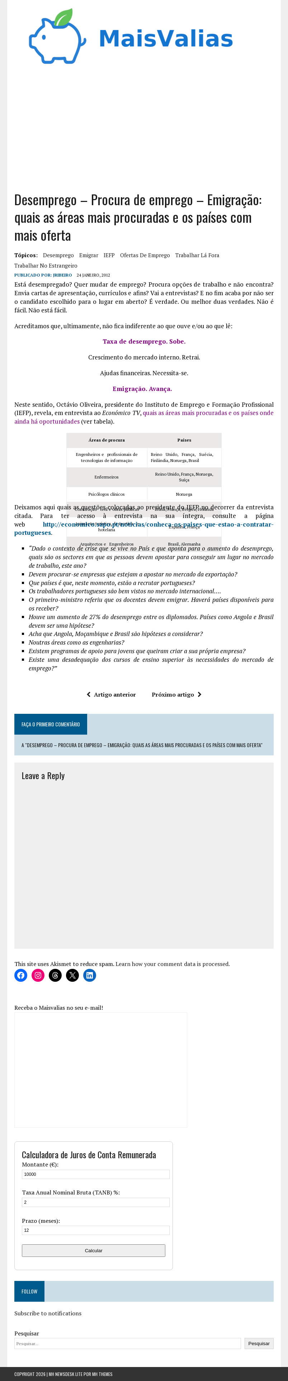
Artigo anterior (111, 694)
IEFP (109, 255)
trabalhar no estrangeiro (45, 265)
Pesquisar (26, 1333)
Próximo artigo (177, 694)
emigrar (88, 255)
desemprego (58, 255)
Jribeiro (62, 275)
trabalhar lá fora (197, 255)
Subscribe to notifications (47, 1313)
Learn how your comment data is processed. (172, 964)
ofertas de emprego (145, 255)
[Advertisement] (144, 126)
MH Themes (102, 1374)
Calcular (94, 1250)
